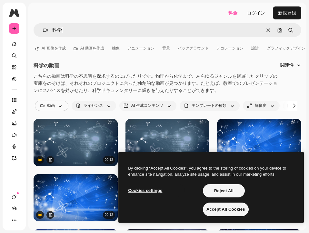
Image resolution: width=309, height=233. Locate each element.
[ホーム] (14, 44)
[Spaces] (17, 111)
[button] (43, 30)
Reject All (224, 190)
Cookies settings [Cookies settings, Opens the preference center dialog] (145, 190)
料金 (232, 13)
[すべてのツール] (14, 100)
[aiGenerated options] (147, 106)
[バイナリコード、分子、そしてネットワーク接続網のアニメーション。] (259, 142)
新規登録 (287, 13)
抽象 (116, 48)
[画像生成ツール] (17, 123)
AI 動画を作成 (89, 48)
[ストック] (14, 67)
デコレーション (230, 48)
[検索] (14, 55)
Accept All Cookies (225, 209)
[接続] (14, 197)
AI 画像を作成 (50, 48)
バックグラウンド (193, 48)
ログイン (256, 13)
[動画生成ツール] (17, 135)
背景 (166, 48)
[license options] (94, 106)
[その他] (14, 220)
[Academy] (14, 208)
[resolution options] (261, 106)
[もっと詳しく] (14, 79)
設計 (255, 48)
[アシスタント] (17, 158)
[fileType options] (210, 106)
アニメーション (140, 48)
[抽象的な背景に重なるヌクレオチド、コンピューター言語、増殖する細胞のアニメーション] (76, 142)
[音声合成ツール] (17, 146)
